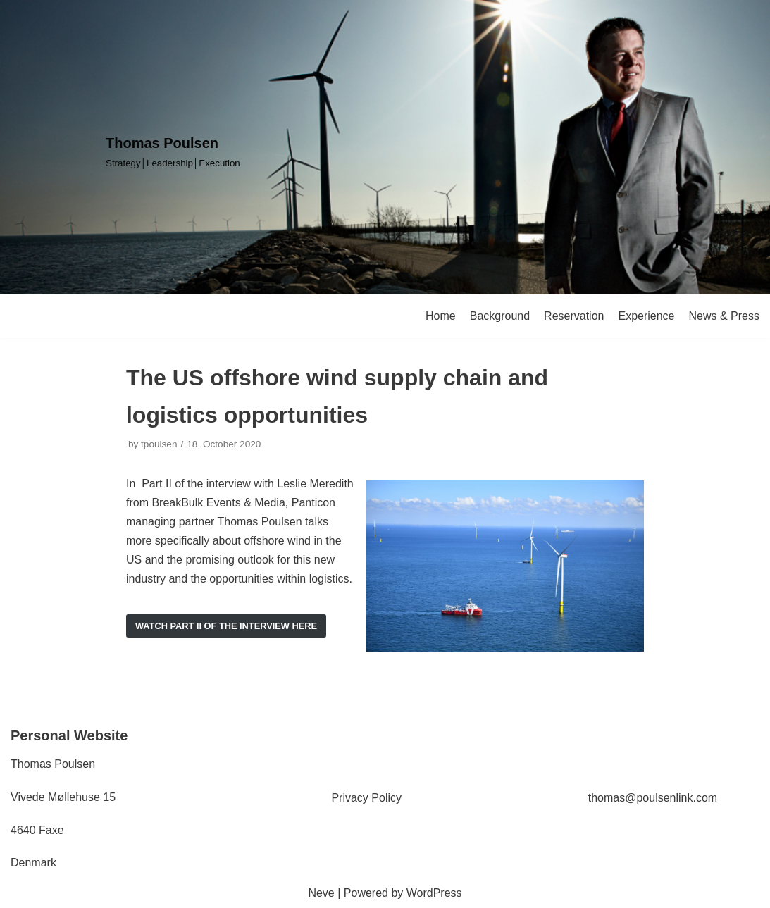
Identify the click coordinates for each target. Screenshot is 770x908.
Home (441, 316)
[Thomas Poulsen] (173, 151)
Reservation (574, 316)
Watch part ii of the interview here (226, 626)
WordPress (434, 893)
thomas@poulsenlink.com (652, 798)
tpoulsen (159, 444)
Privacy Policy (366, 798)
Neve (321, 893)
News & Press (724, 316)
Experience (646, 316)
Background (500, 316)
